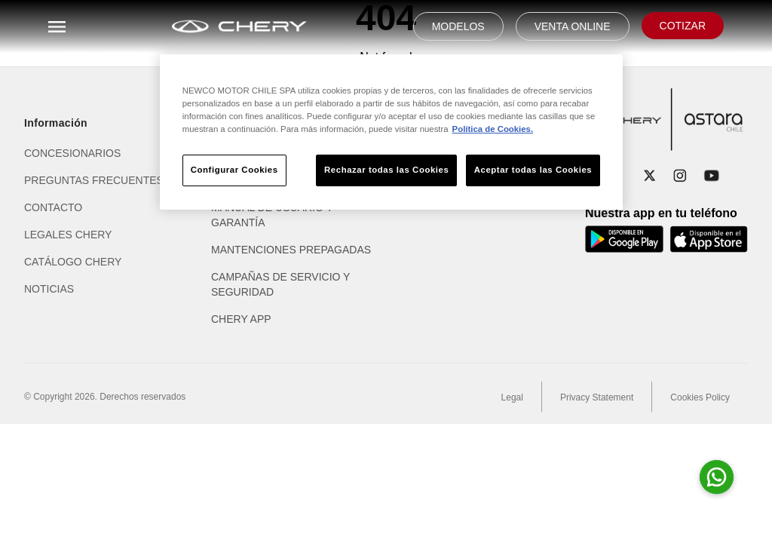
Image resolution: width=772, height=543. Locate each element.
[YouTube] (711, 175)
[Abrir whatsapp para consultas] (717, 477)
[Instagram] (680, 176)
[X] (650, 176)
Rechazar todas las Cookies (386, 169)
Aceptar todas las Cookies (533, 169)
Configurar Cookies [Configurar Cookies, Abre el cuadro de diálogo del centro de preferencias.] (234, 169)
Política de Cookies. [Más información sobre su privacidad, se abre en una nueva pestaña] (492, 128)
